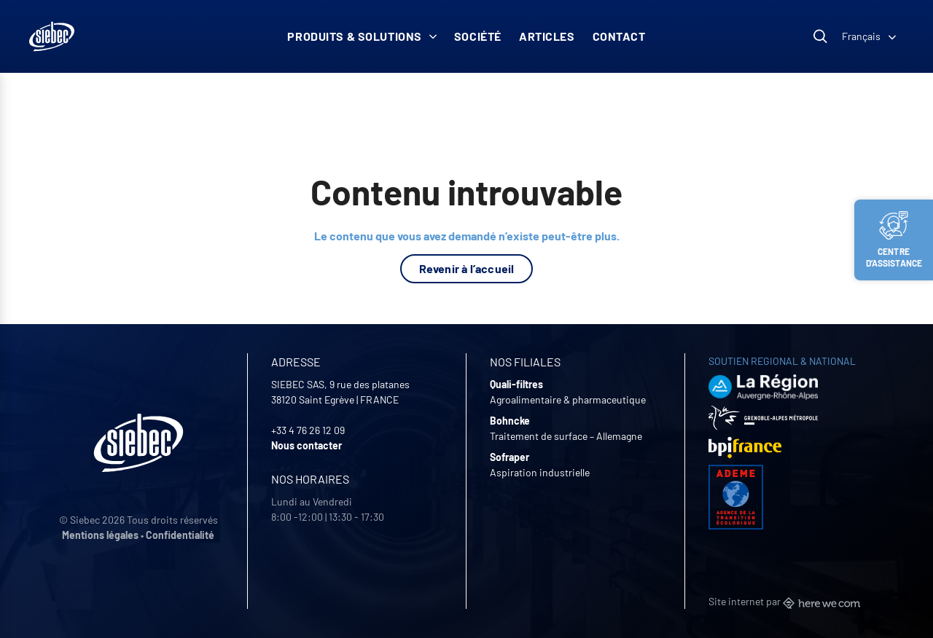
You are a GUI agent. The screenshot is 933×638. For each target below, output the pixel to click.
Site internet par (784, 601)
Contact (619, 36)
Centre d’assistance (894, 239)
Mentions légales (100, 535)
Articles (547, 36)
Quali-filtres (516, 384)
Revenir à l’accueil (467, 268)
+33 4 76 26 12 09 (308, 430)
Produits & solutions (362, 36)
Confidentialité (180, 535)
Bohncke (510, 420)
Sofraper (509, 457)
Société (477, 36)
